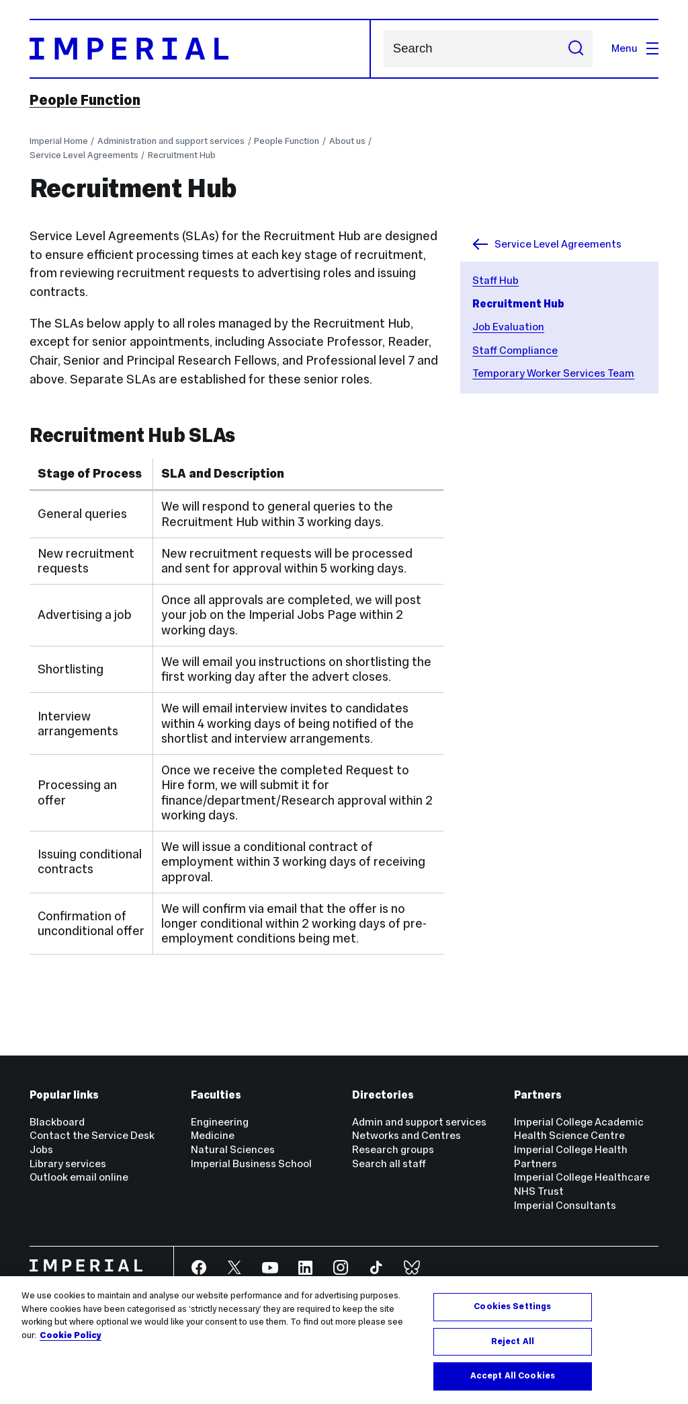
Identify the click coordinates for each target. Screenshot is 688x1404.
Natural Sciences (233, 1149)
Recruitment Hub (182, 155)
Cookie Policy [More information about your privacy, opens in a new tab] (70, 1335)
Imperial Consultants (565, 1205)
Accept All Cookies (512, 1375)
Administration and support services (171, 141)
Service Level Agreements (84, 155)
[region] (344, 1340)
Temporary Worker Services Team (553, 373)
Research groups (393, 1149)
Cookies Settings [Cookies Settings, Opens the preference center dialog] (512, 1306)
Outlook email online (79, 1177)
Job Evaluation (508, 326)
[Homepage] (201, 49)
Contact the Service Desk (92, 1135)
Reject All (512, 1341)
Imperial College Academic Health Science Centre (579, 1128)
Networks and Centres (406, 1135)
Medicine (212, 1135)
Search (383, 48)
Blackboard (57, 1121)
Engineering (220, 1121)
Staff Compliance (515, 350)
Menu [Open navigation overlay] (634, 48)
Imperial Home (59, 141)
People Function (85, 100)
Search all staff (389, 1163)
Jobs (41, 1149)
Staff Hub (495, 280)
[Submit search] (575, 48)
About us (347, 141)
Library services (68, 1163)
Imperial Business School (251, 1163)
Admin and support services (419, 1121)
